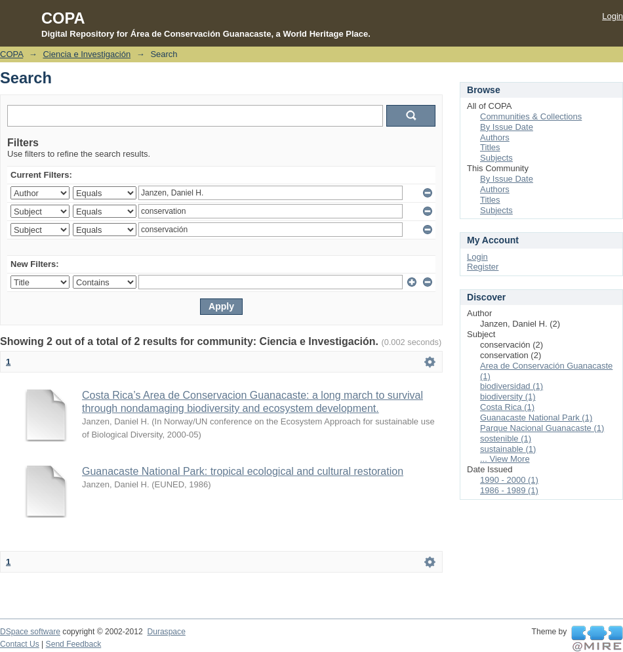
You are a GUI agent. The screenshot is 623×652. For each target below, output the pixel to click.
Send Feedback (74, 644)
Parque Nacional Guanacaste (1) (542, 428)
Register (482, 267)
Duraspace (166, 631)
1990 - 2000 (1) (509, 480)
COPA (11, 54)
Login (612, 16)
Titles (490, 147)
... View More (505, 459)
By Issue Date (506, 127)
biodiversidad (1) (511, 386)
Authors (495, 137)
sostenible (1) (505, 438)
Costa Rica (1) (507, 407)
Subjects (496, 158)
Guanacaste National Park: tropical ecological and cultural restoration (242, 471)
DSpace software (30, 631)
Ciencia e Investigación (87, 54)
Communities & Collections (531, 116)
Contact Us (19, 644)
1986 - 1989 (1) (509, 490)
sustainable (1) (508, 449)
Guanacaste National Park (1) (536, 417)
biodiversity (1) (508, 396)
